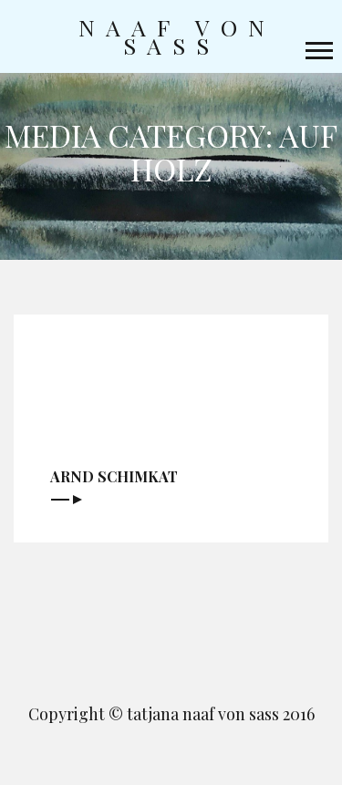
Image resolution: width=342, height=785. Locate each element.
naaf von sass (176, 36)
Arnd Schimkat (114, 476)
